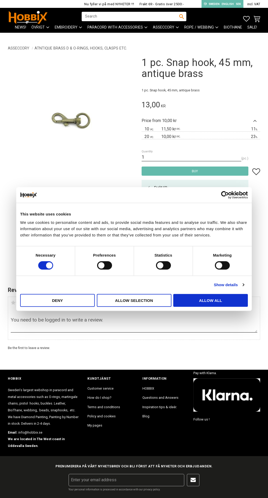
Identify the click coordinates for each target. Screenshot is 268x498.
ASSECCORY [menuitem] (163, 31)
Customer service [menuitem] (100, 388)
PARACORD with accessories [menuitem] (115, 31)
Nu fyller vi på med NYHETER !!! (109, 4)
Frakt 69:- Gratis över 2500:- (161, 4)
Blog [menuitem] (145, 416)
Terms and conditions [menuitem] (103, 407)
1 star (13, 302)
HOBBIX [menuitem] (148, 388)
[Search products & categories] (130, 18)
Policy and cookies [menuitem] (101, 416)
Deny (57, 300)
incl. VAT (253, 4)
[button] (246, 19)
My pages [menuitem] (94, 425)
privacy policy (151, 489)
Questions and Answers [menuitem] (160, 398)
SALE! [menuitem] (252, 31)
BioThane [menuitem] (233, 31)
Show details (226, 285)
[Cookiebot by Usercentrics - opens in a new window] (225, 195)
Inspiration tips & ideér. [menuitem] (159, 407)
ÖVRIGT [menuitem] (38, 31)
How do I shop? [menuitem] (99, 398)
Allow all (210, 300)
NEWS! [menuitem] (20, 31)
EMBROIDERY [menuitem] (66, 31)
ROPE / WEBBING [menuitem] (199, 31)
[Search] (181, 18)
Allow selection (134, 300)
